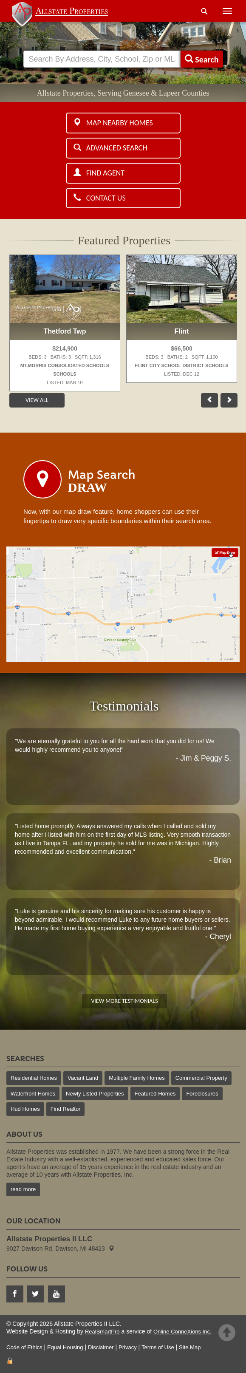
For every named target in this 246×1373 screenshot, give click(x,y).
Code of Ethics (24, 1347)
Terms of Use (157, 1347)
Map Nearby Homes (113, 122)
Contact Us (100, 198)
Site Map (190, 1347)
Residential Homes (34, 1078)
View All (36, 400)
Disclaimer (101, 1347)
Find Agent (99, 173)
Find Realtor (66, 1109)
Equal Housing (65, 1347)
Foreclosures (202, 1093)
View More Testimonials (124, 1001)
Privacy (128, 1347)
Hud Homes (25, 1109)
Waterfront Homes (33, 1093)
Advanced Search (110, 148)
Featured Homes (155, 1093)
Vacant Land (83, 1078)
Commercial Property (201, 1078)
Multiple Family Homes (136, 1078)
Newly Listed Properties (95, 1093)
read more (23, 1189)
